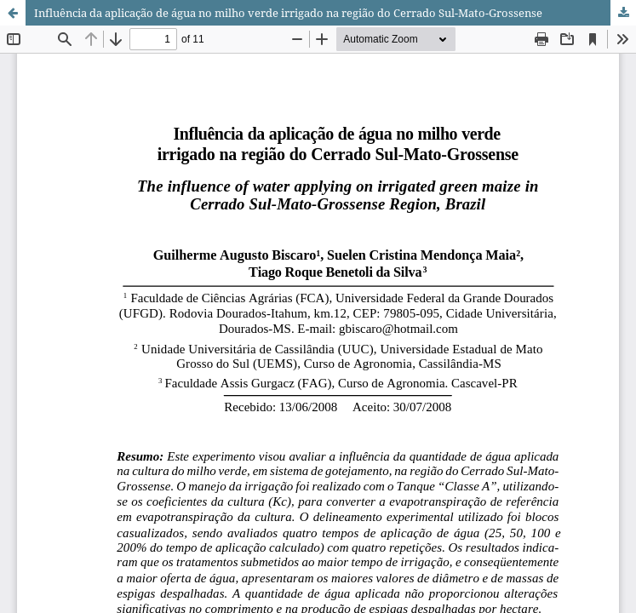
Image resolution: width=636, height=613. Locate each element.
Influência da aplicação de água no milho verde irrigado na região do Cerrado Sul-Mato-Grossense (288, 12)
